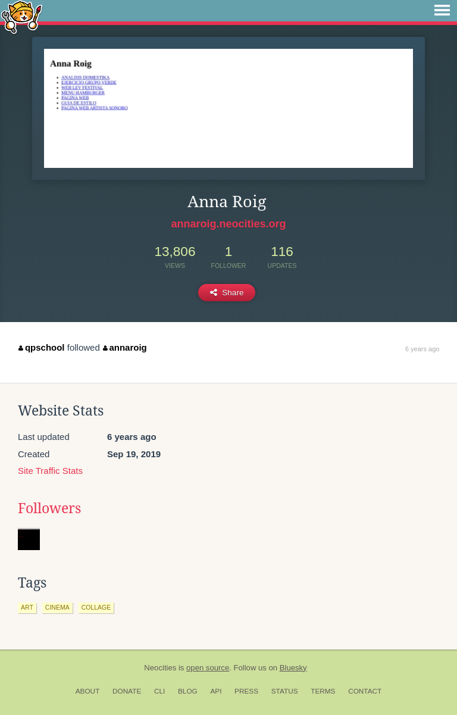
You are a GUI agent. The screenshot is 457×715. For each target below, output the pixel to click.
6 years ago (422, 348)
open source (207, 667)
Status (284, 691)
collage (96, 607)
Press (246, 691)
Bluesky (293, 667)
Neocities (160, 667)
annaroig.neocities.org (228, 224)
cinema (57, 607)
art (27, 607)
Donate (126, 691)
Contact (364, 691)
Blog (188, 691)
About (88, 691)
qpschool (41, 347)
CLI (159, 691)
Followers (49, 508)
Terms (323, 691)
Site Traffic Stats (50, 471)
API (215, 691)
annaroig (125, 347)
